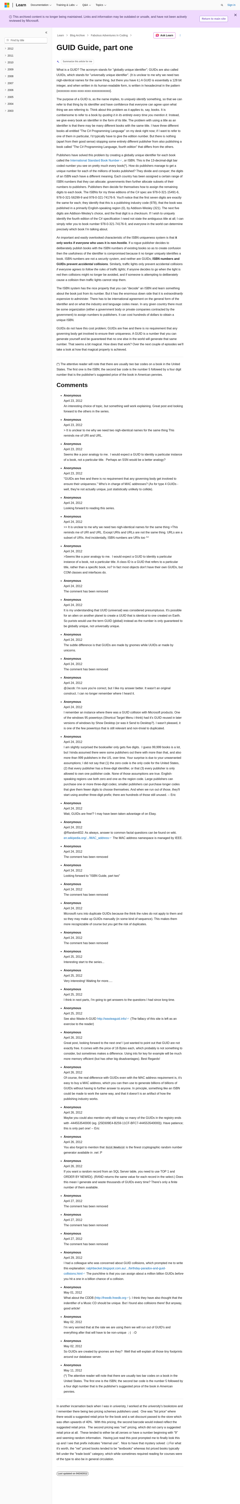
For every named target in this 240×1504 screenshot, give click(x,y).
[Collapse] (46, 32)
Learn (60, 35)
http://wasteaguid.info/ (112, 1018)
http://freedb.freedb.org (110, 1297)
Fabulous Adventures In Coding (109, 35)
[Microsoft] (7, 5)
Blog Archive (77, 35)
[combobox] (26, 40)
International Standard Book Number (94, 160)
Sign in (231, 4)
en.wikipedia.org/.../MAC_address (86, 838)
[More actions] (180, 35)
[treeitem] (26, 49)
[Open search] (222, 5)
